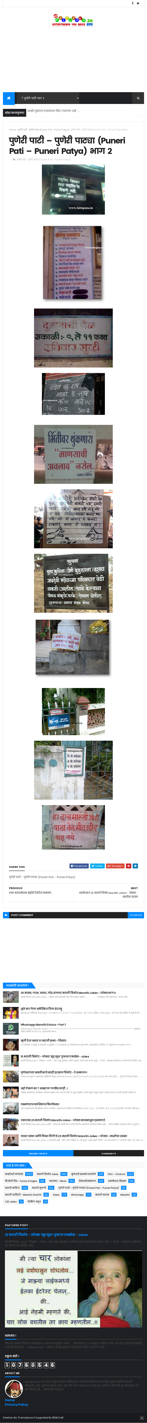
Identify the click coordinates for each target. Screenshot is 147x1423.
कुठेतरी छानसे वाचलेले (83, 1174)
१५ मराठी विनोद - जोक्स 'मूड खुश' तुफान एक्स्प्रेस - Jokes (55, 1056)
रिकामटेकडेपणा (87, 1181)
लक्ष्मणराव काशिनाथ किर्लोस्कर (40, 1104)
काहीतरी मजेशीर (14, 1174)
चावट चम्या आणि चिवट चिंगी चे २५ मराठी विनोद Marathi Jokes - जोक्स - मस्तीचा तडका (74, 1136)
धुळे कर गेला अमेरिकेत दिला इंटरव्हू (41, 1009)
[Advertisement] (73, 60)
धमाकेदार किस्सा (117, 1181)
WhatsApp (77, 1194)
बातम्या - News (58, 1181)
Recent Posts (38, 1153)
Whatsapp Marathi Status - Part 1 (43, 1025)
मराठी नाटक (102, 1194)
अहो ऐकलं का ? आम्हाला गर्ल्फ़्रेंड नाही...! (44, 1088)
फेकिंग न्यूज (34, 1201)
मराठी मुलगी (39, 1188)
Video (56, 1194)
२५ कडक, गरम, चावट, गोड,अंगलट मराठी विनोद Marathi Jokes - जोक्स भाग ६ (68, 993)
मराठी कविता (12, 1188)
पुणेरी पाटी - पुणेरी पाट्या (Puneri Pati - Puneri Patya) (43, 129)
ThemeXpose (26, 1417)
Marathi (125, 1194)
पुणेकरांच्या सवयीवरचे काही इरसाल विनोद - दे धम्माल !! (54, 1072)
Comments (109, 1153)
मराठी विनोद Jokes (47, 1174)
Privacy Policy (16, 1404)
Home (12, 129)
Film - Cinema (116, 1174)
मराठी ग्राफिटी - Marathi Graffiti (23, 1194)
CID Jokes (11, 1201)
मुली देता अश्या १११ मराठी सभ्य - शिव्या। (43, 1041)
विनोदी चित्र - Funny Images (21, 1181)
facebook (136, 915)
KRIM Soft (58, 1417)
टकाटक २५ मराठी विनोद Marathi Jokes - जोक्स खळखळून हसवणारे (63, 1120)
